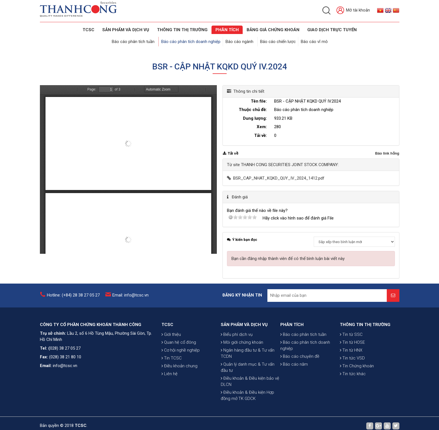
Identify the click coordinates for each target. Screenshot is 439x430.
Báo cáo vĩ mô (312, 39)
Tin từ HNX (351, 360)
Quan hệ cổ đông (179, 352)
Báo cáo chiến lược (277, 39)
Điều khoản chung (179, 376)
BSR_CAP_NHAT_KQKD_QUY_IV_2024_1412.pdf (278, 173)
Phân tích (227, 29)
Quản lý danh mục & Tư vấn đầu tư (247, 384)
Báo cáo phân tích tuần (138, 39)
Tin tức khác (353, 384)
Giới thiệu (171, 344)
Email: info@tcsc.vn (130, 292)
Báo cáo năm (294, 371)
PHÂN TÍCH (292, 332)
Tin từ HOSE (352, 352)
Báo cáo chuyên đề (299, 363)
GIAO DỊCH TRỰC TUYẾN (332, 29)
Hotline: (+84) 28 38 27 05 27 (73, 292)
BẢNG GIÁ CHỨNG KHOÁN (273, 29)
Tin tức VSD (352, 368)
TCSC (88, 29)
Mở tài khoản (353, 10)
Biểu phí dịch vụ (237, 351)
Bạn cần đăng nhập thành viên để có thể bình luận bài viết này (288, 253)
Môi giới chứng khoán (242, 359)
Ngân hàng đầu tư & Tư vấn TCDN (247, 370)
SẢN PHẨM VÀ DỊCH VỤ (125, 29)
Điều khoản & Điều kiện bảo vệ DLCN (250, 398)
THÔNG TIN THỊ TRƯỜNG (182, 29)
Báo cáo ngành (241, 39)
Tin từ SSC (351, 344)
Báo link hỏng (387, 148)
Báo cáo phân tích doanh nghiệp (193, 39)
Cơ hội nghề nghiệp (181, 360)
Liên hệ (170, 384)
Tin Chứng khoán (357, 376)
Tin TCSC (172, 368)
